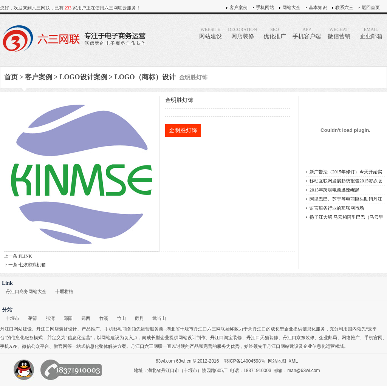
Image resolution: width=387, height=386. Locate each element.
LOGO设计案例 (83, 77)
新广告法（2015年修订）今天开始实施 (346, 172)
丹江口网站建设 (16, 329)
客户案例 (238, 7)
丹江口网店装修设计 (56, 329)
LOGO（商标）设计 (145, 77)
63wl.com (165, 361)
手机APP (8, 346)
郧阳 (68, 318)
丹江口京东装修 (298, 337)
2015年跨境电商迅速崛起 (334, 190)
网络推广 (351, 337)
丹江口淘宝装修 (226, 337)
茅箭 (32, 318)
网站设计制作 (192, 337)
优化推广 (275, 33)
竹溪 (103, 318)
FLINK (25, 256)
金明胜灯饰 (183, 130)
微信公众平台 (35, 346)
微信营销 (339, 33)
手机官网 (373, 337)
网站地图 (277, 361)
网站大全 (291, 7)
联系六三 (344, 7)
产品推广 (91, 329)
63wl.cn (184, 361)
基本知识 (318, 7)
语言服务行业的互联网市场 (337, 208)
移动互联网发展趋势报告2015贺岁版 (346, 181)
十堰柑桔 (64, 291)
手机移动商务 (118, 329)
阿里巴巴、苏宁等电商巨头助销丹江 (346, 199)
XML (293, 361)
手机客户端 (307, 33)
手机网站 (265, 7)
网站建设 (210, 33)
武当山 (159, 318)
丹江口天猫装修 (262, 337)
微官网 (60, 346)
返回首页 (371, 7)
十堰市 (12, 318)
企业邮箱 (371, 33)
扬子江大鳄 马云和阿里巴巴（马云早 (346, 217)
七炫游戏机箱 (32, 264)
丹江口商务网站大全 (26, 291)
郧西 (85, 318)
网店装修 (242, 33)
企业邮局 (328, 337)
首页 (11, 77)
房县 (139, 318)
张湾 (50, 318)
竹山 (121, 318)
